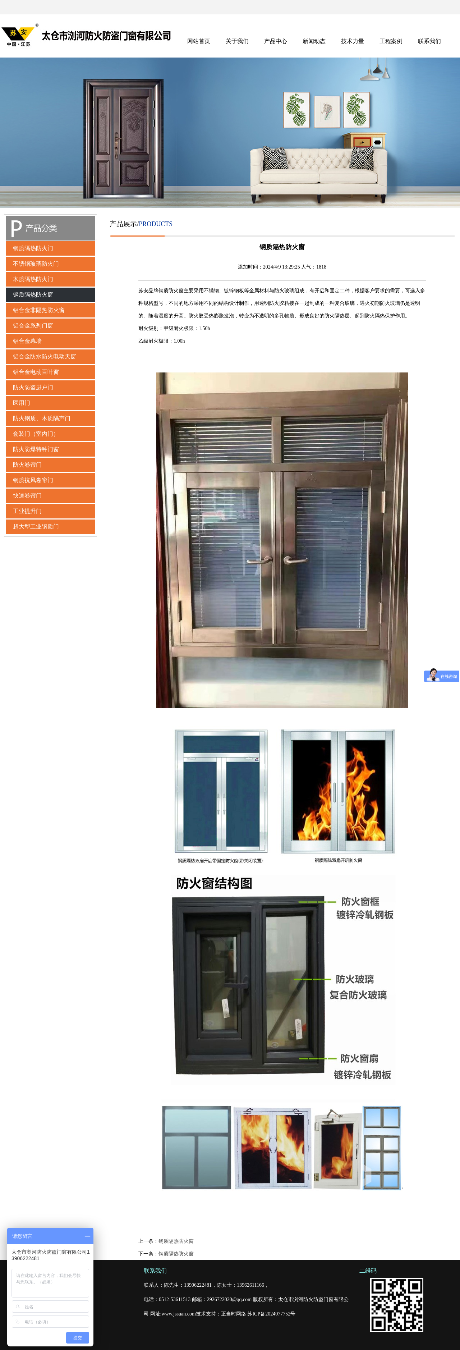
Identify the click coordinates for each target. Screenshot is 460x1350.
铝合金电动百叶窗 (36, 372)
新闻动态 (314, 41)
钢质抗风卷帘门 (33, 480)
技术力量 (352, 41)
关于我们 (237, 41)
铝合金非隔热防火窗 (39, 310)
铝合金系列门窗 (33, 325)
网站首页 (198, 41)
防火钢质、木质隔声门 (41, 418)
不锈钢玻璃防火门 (36, 264)
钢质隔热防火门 (33, 248)
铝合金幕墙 (27, 341)
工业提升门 (27, 511)
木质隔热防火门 (33, 279)
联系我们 (429, 41)
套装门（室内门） (36, 434)
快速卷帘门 (27, 496)
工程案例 (391, 41)
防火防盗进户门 (33, 387)
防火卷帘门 (27, 465)
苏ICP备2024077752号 (271, 1314)
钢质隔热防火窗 (33, 295)
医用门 (21, 403)
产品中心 (275, 41)
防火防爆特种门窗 (36, 449)
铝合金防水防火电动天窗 (44, 356)
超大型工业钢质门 (36, 526)
